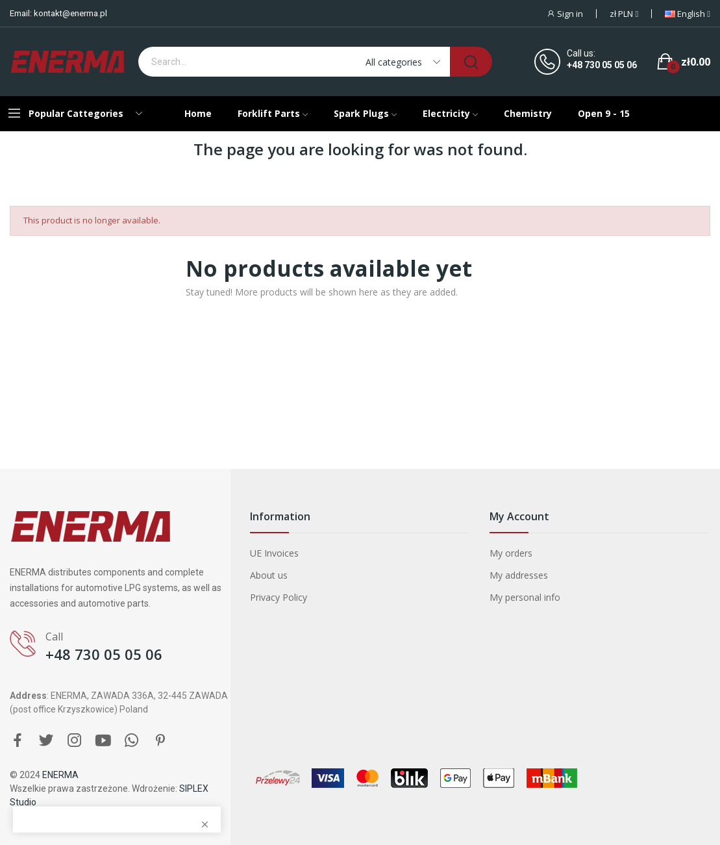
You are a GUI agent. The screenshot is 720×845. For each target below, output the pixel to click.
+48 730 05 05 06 (602, 64)
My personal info (525, 597)
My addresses (519, 575)
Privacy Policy (278, 597)
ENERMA (60, 775)
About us (269, 575)
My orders (511, 553)
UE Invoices (274, 553)
